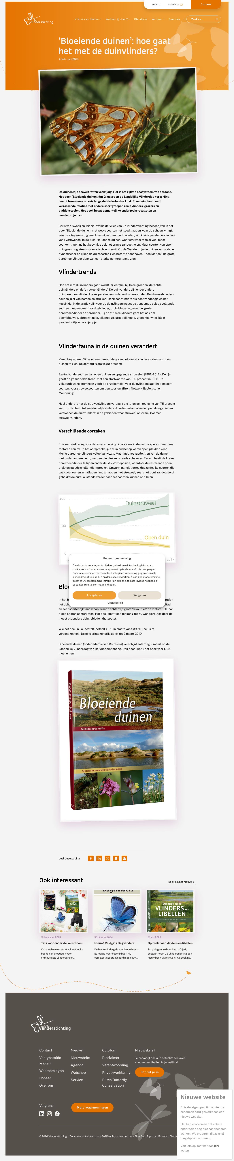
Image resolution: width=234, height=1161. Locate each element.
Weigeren (139, 595)
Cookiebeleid (115, 602)
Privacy (162, 1136)
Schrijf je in (150, 1072)
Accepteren (94, 595)
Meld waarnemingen (92, 1107)
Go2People (107, 1136)
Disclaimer (175, 1136)
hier (216, 1146)
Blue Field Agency (145, 1136)
